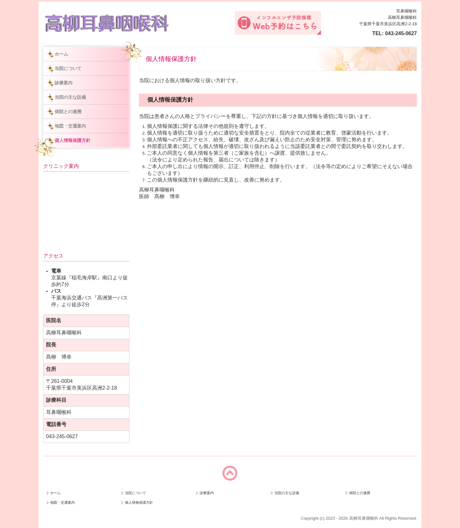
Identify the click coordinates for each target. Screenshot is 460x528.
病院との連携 (68, 111)
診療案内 (64, 82)
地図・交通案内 (70, 125)
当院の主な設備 (70, 97)
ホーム (61, 54)
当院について (68, 68)
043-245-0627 (401, 33)
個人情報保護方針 (72, 140)
